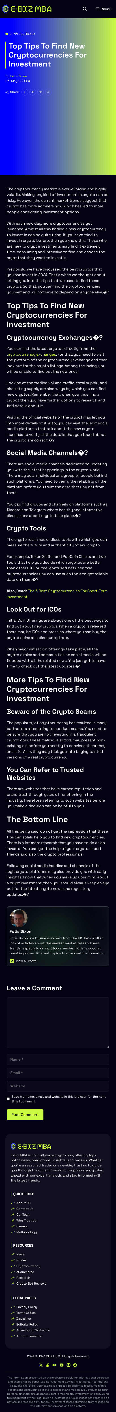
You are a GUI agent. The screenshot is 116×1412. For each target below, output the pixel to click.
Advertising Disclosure (32, 1330)
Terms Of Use (26, 1313)
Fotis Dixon (18, 76)
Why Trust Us (26, 1220)
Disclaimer (23, 1319)
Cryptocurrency (22, 34)
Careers (22, 1226)
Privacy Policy (26, 1307)
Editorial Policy (27, 1324)
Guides (21, 1260)
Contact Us (24, 1209)
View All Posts (26, 961)
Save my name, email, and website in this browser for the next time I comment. (59, 1099)
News (20, 1254)
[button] (84, 9)
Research (23, 1278)
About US (23, 1203)
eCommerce (25, 1272)
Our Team (23, 1215)
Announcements (28, 1336)
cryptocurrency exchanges (31, 354)
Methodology (26, 1232)
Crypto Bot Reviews (31, 1283)
